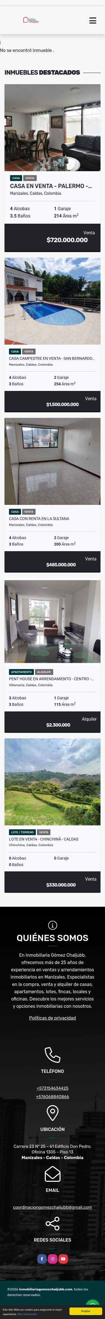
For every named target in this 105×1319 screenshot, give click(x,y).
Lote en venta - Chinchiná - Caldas (43, 839)
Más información (27, 1314)
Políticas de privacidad (52, 1018)
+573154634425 (53, 1088)
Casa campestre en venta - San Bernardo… (52, 358)
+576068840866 (52, 1096)
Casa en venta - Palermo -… (51, 186)
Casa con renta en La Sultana (39, 518)
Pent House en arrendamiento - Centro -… (51, 679)
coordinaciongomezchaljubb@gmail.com (52, 1207)
